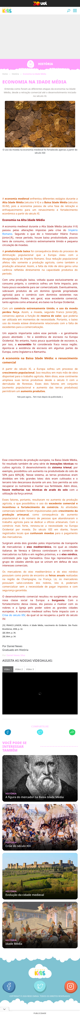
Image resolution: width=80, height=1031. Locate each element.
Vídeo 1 (8, 669)
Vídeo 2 (19, 669)
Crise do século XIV (13, 615)
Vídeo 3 (30, 669)
